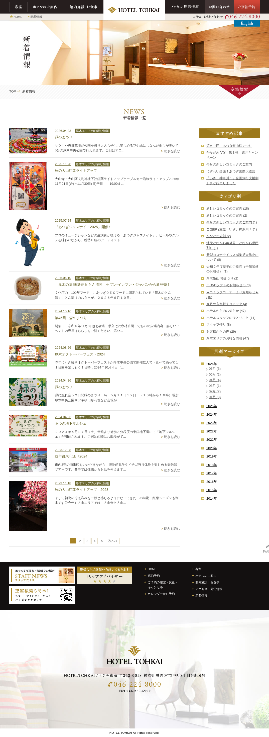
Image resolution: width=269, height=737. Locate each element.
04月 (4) (215, 380)
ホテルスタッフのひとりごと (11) (230, 318)
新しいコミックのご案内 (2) (226, 215)
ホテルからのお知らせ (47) (226, 311)
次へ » (112, 541)
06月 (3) (215, 369)
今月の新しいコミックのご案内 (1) (231, 222)
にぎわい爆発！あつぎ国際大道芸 (230, 171)
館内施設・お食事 (83, 7)
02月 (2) (215, 391)
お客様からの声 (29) (221, 331)
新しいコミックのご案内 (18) (227, 208)
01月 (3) (215, 397)
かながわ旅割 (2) (218, 236)
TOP (12, 91)
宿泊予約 (154, 575)
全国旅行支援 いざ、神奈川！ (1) (231, 229)
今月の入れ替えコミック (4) (226, 304)
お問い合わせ (219, 7)
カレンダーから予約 (161, 593)
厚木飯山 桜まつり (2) (222, 278)
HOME (18, 16)
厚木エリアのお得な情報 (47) (227, 338)
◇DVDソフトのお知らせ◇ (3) (228, 285)
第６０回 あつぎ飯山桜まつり (229, 146)
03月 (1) (215, 386)
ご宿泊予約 (247, 7)
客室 (18, 7)
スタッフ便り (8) (218, 324)
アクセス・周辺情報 (185, 7)
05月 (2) (215, 374)
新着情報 (36, 16)
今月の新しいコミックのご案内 (229, 164)
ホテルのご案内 (45, 7)
